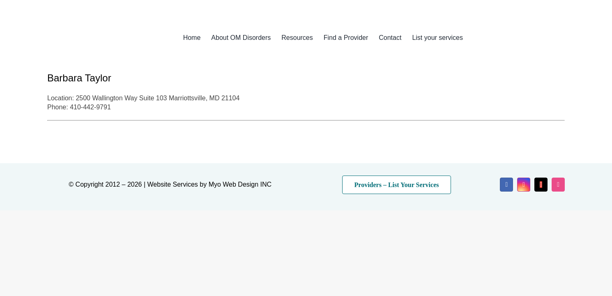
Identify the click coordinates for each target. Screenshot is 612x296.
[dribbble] (558, 185)
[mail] (541, 185)
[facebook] (506, 185)
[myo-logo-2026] (102, 27)
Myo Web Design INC (240, 184)
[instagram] (523, 185)
